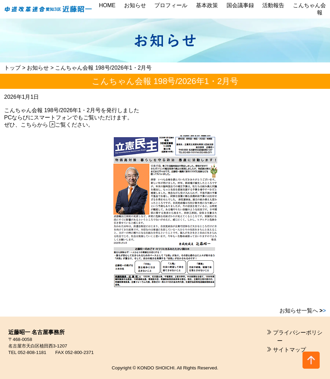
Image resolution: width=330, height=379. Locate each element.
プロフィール (170, 5)
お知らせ (135, 5)
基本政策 (207, 5)
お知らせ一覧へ (302, 310)
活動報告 (273, 5)
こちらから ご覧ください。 (57, 125)
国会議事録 (240, 5)
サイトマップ (289, 350)
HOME (107, 5)
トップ (12, 68)
